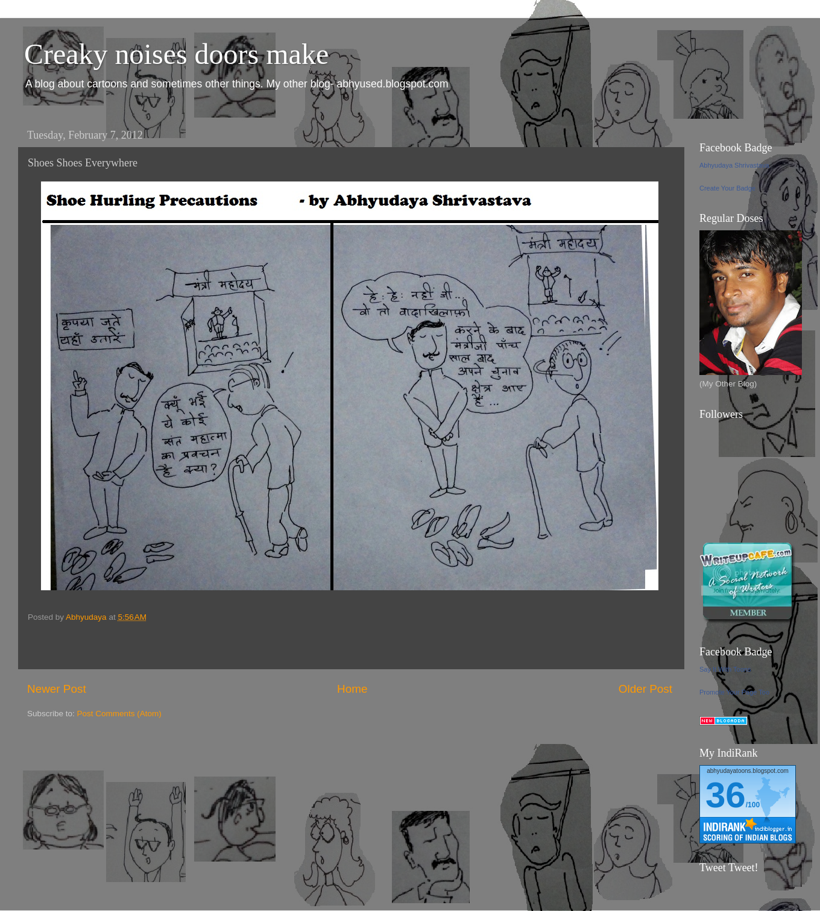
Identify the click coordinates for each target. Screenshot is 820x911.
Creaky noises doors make (176, 54)
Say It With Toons (725, 669)
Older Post (645, 688)
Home (352, 688)
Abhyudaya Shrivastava (734, 165)
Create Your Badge (727, 188)
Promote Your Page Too (734, 692)
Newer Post (56, 688)
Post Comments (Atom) (119, 713)
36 (725, 795)
